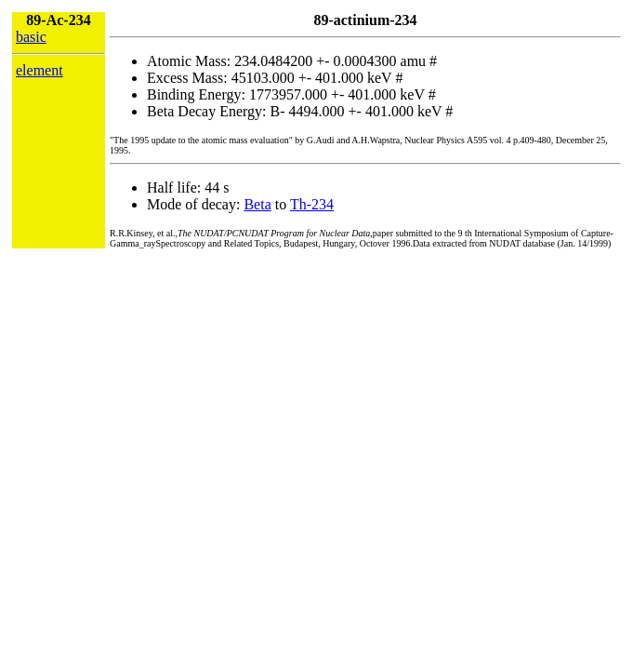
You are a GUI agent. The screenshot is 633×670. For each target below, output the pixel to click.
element (39, 70)
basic (31, 37)
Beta (257, 204)
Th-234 (312, 204)
